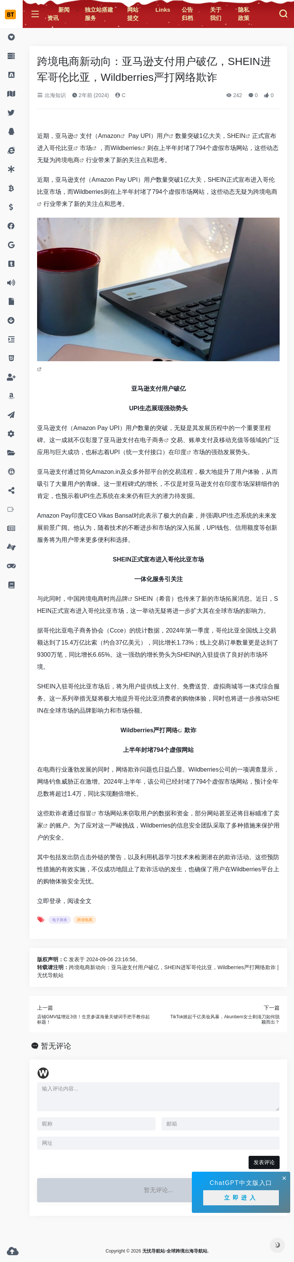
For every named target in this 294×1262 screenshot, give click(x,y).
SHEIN (236, 136)
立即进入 (241, 1197)
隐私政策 (243, 14)
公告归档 (187, 14)
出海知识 (51, 95)
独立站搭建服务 (99, 14)
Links (163, 9)
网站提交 (132, 14)
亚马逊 (64, 136)
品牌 (122, 598)
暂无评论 (56, 1046)
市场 (86, 148)
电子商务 (152, 440)
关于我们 (215, 14)
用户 (163, 136)
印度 (180, 452)
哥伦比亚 (61, 148)
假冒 (85, 813)
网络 (172, 730)
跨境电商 (67, 160)
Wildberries (125, 148)
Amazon (109, 136)
